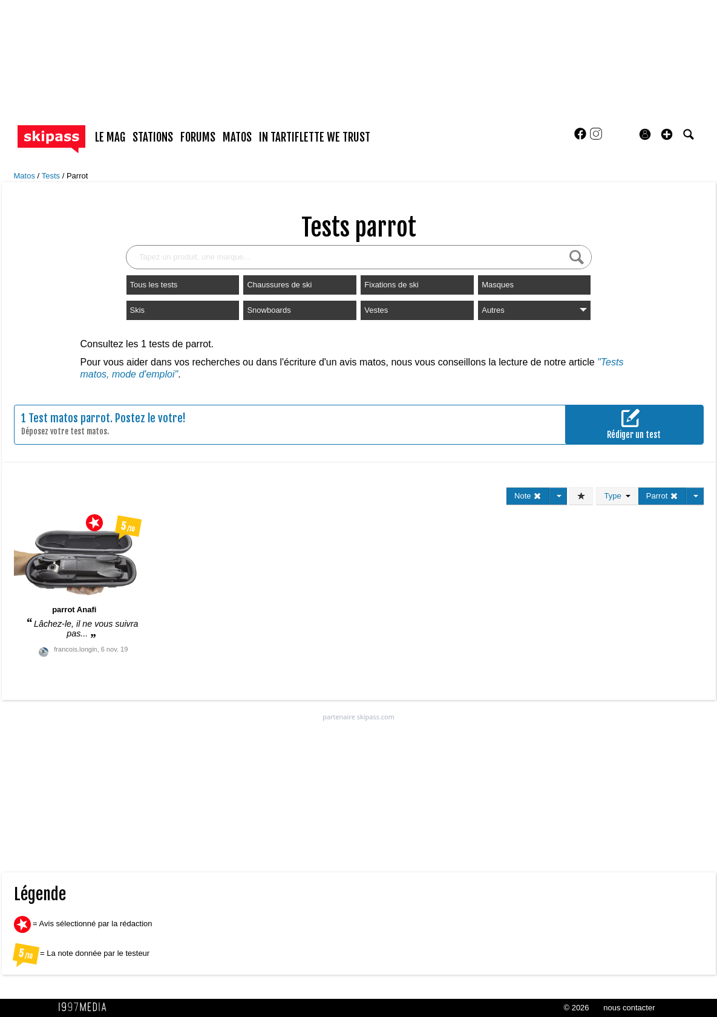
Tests (52, 175)
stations (153, 137)
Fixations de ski (391, 284)
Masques (498, 284)
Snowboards (268, 310)
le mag (110, 137)
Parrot (77, 175)
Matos (26, 175)
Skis (137, 310)
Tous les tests (154, 284)
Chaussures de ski (279, 284)
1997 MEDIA (86, 1007)
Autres (534, 310)
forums (197, 137)
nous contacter (629, 1007)
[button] (666, 134)
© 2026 (576, 1007)
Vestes (376, 310)
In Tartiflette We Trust (314, 137)
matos (237, 137)
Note (528, 495)
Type (617, 495)
